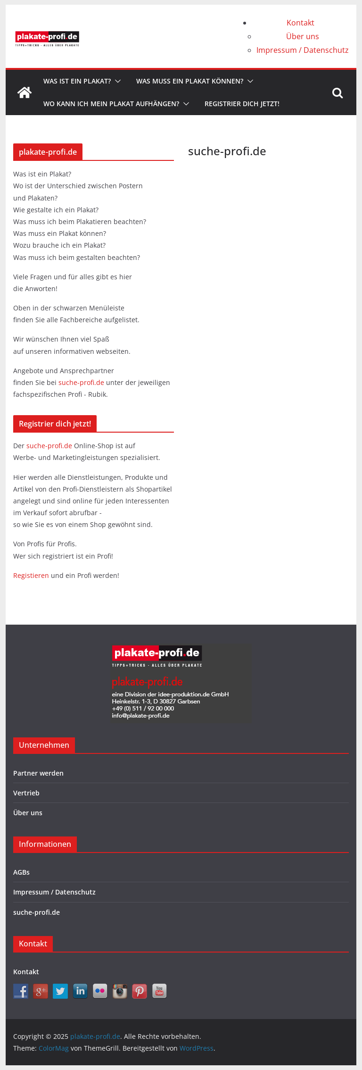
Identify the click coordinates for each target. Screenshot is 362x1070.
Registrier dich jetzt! (242, 103)
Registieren (32, 575)
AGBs (21, 872)
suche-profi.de (82, 382)
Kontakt (300, 22)
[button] (116, 81)
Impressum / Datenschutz (302, 50)
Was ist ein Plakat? (77, 80)
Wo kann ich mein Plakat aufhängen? (111, 103)
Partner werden (38, 773)
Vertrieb (26, 792)
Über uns (302, 36)
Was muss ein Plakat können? (189, 80)
